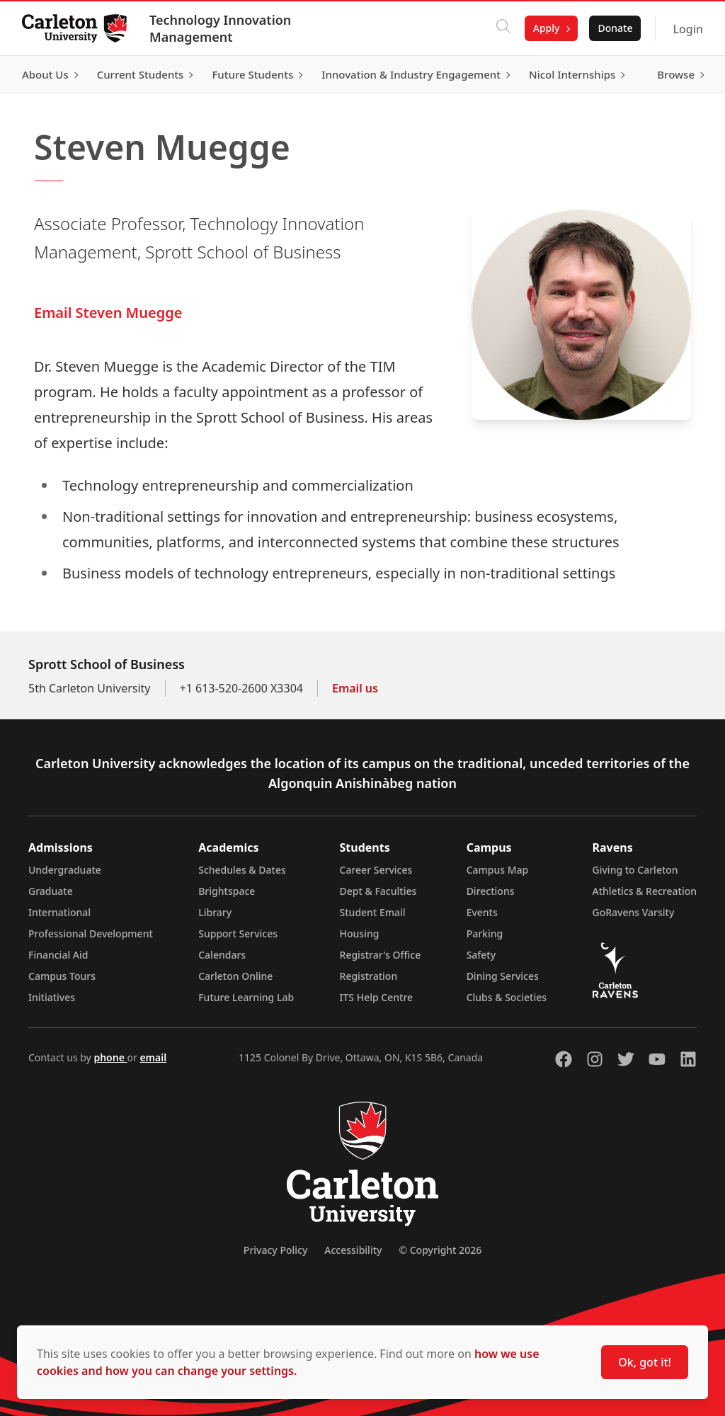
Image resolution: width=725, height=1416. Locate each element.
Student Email (373, 912)
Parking (485, 933)
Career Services (376, 870)
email (152, 1057)
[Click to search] (503, 28)
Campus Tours (62, 976)
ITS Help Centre (376, 997)
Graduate (50, 891)
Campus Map (498, 870)
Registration (369, 976)
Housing (359, 933)
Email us (355, 688)
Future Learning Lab (246, 997)
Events (482, 912)
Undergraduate (64, 870)
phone (110, 1057)
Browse (675, 74)
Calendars (222, 954)
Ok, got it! (644, 1362)
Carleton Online (235, 976)
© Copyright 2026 (440, 1250)
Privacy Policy (275, 1250)
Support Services (238, 933)
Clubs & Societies (507, 997)
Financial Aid (58, 954)
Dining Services (503, 976)
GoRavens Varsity (634, 912)
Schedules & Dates (242, 870)
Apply (545, 28)
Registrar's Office (380, 954)
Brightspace (226, 891)
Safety (481, 954)
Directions (491, 891)
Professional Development (90, 933)
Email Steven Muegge (108, 312)
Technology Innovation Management (221, 28)
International (59, 912)
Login (687, 29)
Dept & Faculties (378, 891)
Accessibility (353, 1250)
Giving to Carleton (635, 870)
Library (215, 912)
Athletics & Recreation (645, 891)
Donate (614, 28)
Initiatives (51, 997)
